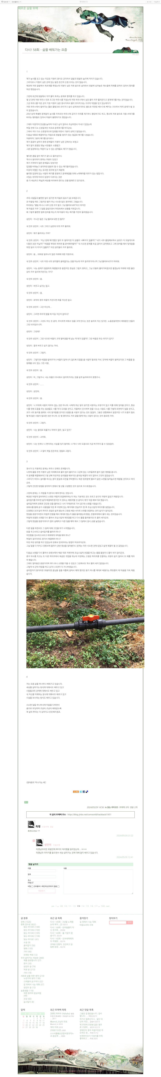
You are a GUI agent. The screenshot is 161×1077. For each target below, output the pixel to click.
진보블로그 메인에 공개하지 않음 (45, 886)
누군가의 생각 (32, 978)
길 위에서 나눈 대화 (34, 985)
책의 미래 (54, 1027)
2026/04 (32, 1014)
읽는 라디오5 (112, 807)
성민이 (47, 845)
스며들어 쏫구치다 (33, 981)
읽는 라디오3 (32, 933)
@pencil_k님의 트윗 (58, 1022)
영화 (28, 949)
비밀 (29, 886)
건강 (28, 999)
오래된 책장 (31, 955)
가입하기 (157, 2)
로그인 (149, 2)
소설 (27, 942)
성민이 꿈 (30, 988)
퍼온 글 (29, 970)
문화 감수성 (28, 924)
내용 (65, 868)
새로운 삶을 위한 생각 (32, 976)
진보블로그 (72, 1071)
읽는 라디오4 (32, 930)
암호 (29, 874)
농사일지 (29, 1002)
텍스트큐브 (82, 1071)
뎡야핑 (99, 1071)
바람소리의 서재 (86, 925)
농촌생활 (27, 991)
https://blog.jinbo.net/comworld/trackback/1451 (89, 815)
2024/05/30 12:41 (125, 857)
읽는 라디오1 (31, 939)
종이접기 (29, 945)
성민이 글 (30, 967)
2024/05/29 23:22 (125, 836)
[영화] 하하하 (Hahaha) (60, 1014)
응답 (51, 827)
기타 (28, 952)
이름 (29, 868)
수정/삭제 (45, 827)
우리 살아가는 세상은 (32, 958)
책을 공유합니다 (32, 960)
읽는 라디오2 (32, 936)
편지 (28, 963)
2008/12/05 (55, 1030)
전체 (26, 922)
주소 (29, 880)
